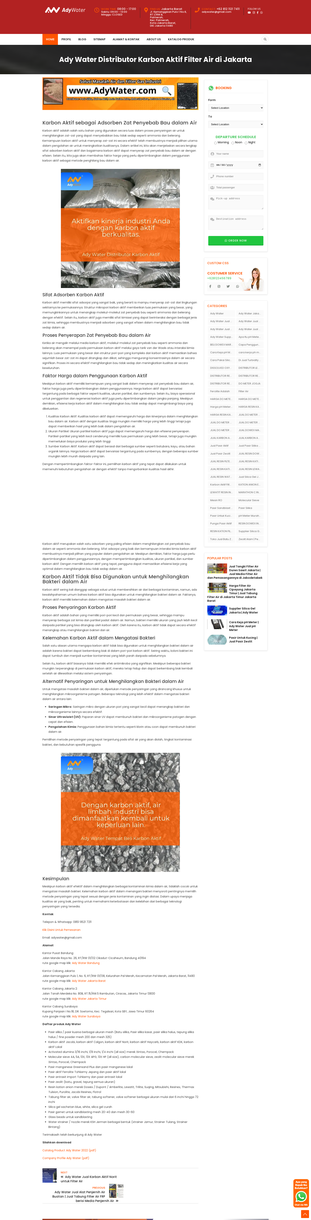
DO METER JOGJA (249, 383)
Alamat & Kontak (126, 39)
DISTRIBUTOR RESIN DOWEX (222, 376)
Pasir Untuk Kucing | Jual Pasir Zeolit (243, 639)
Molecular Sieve (249, 500)
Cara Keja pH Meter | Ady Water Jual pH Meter (244, 626)
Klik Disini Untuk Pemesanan (61, 930)
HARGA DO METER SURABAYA (251, 399)
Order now (236, 241)
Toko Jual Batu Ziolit (222, 539)
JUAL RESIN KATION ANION (251, 461)
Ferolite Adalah (220, 391)
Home (50, 39)
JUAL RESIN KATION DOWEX (222, 469)
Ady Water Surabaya (86, 1016)
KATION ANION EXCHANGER (251, 484)
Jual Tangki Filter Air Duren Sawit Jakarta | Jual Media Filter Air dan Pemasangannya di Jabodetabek (234, 572)
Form (212, 100)
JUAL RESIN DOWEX (250, 453)
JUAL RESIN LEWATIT (251, 469)
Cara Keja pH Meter (222, 352)
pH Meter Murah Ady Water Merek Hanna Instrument (251, 516)
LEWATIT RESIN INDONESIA (222, 492)
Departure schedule (236, 137)
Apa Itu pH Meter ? (250, 337)
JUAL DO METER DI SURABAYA (222, 422)
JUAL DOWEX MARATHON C (251, 430)
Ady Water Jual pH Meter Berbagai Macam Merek (251, 329)
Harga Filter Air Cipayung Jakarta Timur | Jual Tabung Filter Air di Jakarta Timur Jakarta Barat (232, 593)
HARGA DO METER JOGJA (222, 399)
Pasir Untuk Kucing (222, 516)
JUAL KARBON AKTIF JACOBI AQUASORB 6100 (251, 438)
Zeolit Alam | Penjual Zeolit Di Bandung (251, 539)
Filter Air (244, 391)
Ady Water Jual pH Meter (222, 329)
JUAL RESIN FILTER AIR (222, 461)
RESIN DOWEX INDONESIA (251, 523)
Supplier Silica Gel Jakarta (251, 531)
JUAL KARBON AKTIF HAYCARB (222, 438)
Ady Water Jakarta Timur (89, 999)
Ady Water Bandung (86, 963)
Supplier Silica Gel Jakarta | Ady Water (243, 610)
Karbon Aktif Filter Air (222, 484)
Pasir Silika (245, 508)
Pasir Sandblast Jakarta (222, 508)
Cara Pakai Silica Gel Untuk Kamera (222, 360)
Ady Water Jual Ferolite (222, 321)
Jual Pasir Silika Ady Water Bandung (251, 446)
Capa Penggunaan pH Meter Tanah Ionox (251, 345)
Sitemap (99, 39)
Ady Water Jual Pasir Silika (251, 321)
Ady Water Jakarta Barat (89, 981)
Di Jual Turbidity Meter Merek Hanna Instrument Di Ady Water (251, 360)
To (210, 116)
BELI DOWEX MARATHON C (222, 345)
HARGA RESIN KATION (251, 407)
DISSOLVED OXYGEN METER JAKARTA (222, 368)
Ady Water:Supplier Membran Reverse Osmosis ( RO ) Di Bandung (222, 337)
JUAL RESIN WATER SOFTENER (222, 477)
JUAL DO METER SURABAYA (222, 430)
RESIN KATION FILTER (222, 531)
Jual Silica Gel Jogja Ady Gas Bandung (251, 477)
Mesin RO (216, 500)
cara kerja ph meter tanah (251, 352)
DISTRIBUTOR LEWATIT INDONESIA (251, 368)
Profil (66, 39)
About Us (154, 39)
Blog (82, 39)
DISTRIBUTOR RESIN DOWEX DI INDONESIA (251, 376)
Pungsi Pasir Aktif (221, 523)
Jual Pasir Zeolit (220, 453)
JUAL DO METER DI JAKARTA (251, 415)
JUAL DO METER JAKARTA (251, 422)
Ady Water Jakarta (251, 313)
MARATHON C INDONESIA (251, 492)
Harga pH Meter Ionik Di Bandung (222, 407)
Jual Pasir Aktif (219, 446)
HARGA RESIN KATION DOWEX (222, 415)
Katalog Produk (181, 39)
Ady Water (217, 313)
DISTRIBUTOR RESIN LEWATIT (222, 383)
